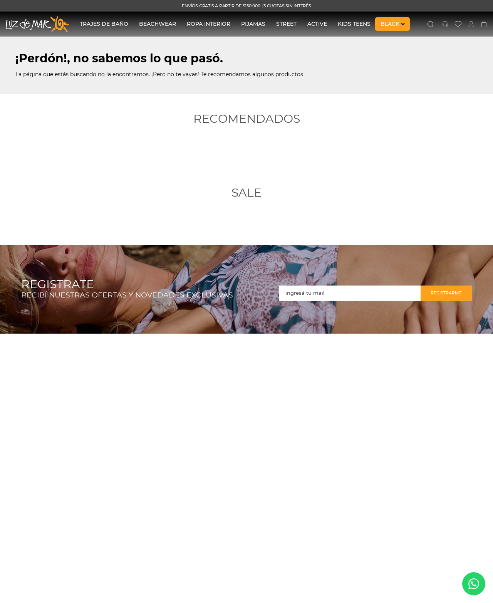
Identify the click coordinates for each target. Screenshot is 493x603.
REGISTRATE (57, 284)
